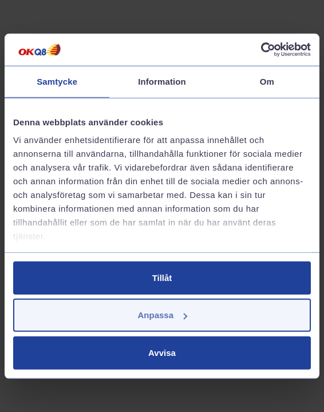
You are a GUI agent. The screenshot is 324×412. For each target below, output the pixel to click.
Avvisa (162, 352)
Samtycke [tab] (57, 81)
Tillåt (162, 277)
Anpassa (162, 315)
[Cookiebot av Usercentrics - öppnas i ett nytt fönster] (261, 49)
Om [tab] (267, 81)
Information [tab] (162, 81)
